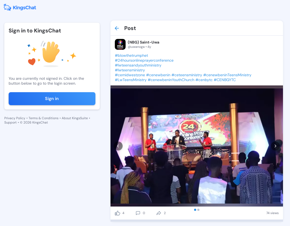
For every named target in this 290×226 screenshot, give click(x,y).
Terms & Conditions (43, 118)
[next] (275, 145)
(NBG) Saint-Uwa (143, 42)
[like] (117, 213)
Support (10, 122)
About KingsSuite (75, 118)
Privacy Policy (14, 118)
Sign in (52, 98)
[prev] (118, 145)
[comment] (138, 213)
